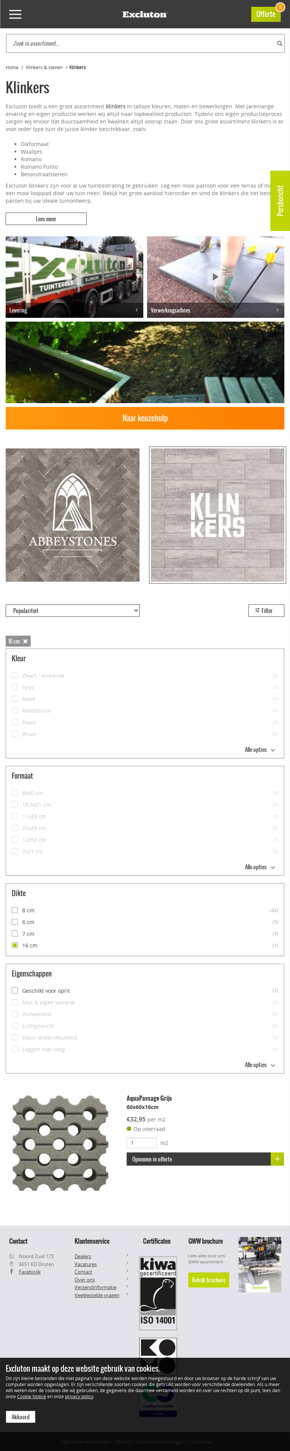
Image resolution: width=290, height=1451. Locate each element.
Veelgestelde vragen (96, 1294)
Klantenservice (91, 1241)
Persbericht (280, 200)
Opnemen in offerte (208, 1159)
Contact (83, 1271)
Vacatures (85, 1263)
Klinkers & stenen (44, 67)
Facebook (30, 1271)
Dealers (82, 1256)
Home (12, 67)
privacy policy (79, 1396)
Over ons (84, 1279)
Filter (263, 611)
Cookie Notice (31, 1396)
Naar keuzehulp (145, 418)
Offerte (268, 13)
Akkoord (20, 1416)
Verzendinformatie (95, 1287)
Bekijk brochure (208, 1279)
